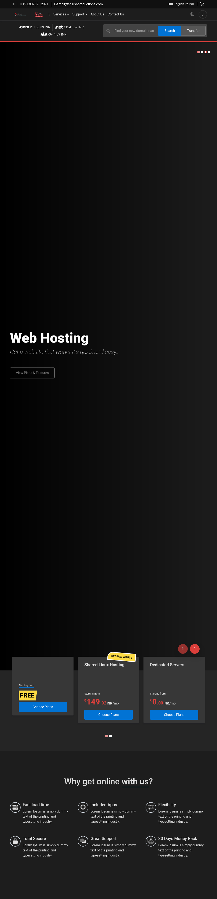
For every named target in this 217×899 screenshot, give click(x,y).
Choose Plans (43, 707)
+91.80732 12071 (35, 4)
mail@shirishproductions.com (78, 4)
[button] (198, 52)
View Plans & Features (32, 376)
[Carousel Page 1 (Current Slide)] (106, 736)
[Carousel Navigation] (189, 649)
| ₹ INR (181, 4)
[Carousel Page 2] (110, 736)
